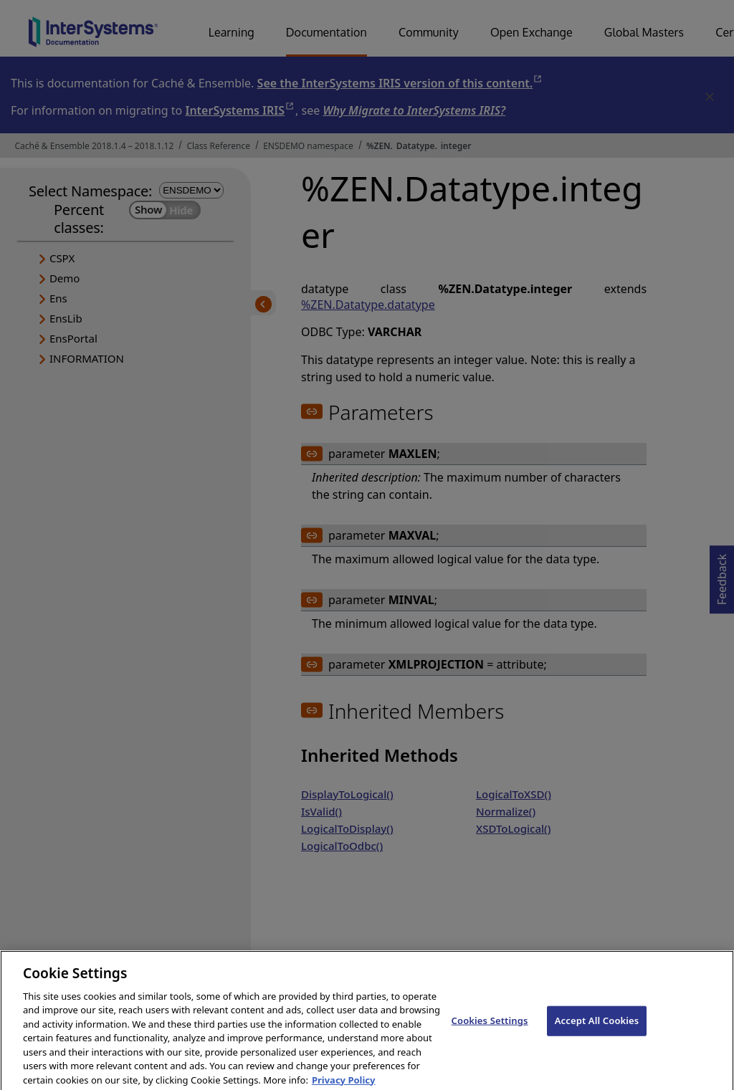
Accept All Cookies (597, 1026)
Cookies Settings (490, 1026)
